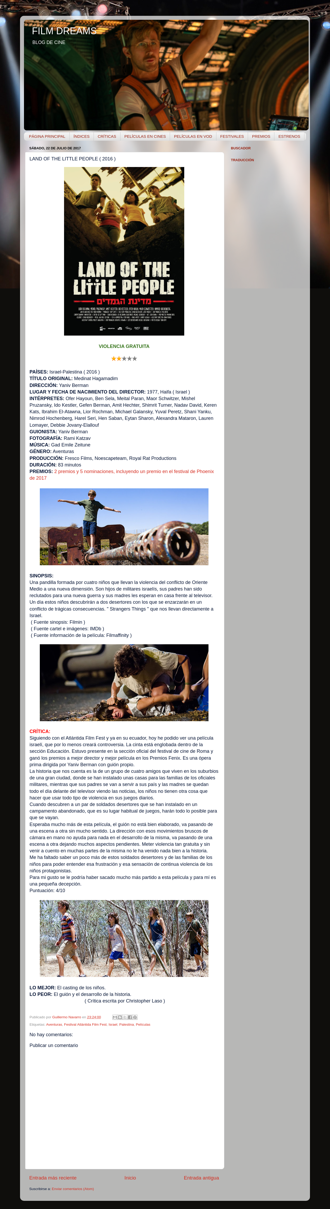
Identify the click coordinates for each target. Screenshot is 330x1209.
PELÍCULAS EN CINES (145, 136)
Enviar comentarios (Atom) (73, 1189)
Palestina (126, 1024)
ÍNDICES (82, 136)
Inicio (130, 1178)
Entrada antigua (201, 1178)
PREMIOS (261, 136)
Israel (113, 1024)
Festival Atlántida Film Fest (85, 1024)
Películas (143, 1024)
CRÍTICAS (107, 136)
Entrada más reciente (53, 1178)
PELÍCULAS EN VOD (193, 136)
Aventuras (54, 1024)
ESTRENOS (289, 136)
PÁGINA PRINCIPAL (47, 136)
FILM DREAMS (64, 31)
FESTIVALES (232, 136)
